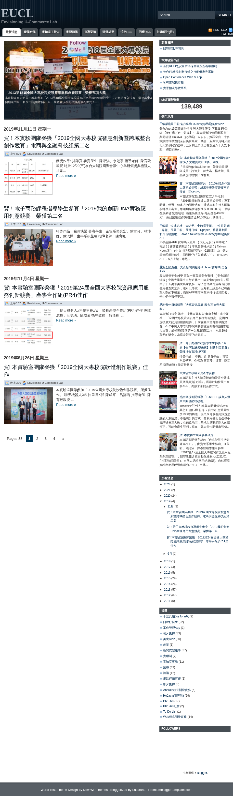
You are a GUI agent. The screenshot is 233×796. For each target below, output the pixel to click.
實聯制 (167, 656)
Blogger (202, 773)
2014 (167, 584)
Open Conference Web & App (182, 77)
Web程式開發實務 (175, 717)
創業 (166, 644)
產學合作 (30, 32)
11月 (171, 506)
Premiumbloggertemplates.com (170, 790)
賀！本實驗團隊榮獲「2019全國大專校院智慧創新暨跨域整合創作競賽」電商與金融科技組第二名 (77, 142)
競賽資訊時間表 (173, 48)
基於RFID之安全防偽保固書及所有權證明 (190, 66)
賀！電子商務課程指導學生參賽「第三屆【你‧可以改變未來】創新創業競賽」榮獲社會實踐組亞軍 (205, 347)
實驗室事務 (170, 661)
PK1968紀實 (171, 706)
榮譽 (166, 667)
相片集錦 (169, 633)
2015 (167, 578)
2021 (167, 490)
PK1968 (168, 701)
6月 (170, 553)
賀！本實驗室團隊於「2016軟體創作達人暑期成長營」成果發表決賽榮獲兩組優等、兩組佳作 (205, 188)
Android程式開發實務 (177, 690)
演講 (166, 673)
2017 (167, 567)
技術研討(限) (165, 32)
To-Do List (169, 711)
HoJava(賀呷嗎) (173, 695)
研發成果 (108, 32)
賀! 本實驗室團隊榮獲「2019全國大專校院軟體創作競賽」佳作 (76, 371)
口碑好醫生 (170, 622)
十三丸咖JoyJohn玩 (176, 616)
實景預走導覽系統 (175, 88)
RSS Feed (217, 29)
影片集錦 (169, 684)
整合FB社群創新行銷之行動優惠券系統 (188, 72)
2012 (167, 595)
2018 (167, 561)
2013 (167, 589)
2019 (167, 501)
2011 (167, 601)
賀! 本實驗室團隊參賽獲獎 (197, 435)
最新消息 (11, 32)
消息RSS (126, 32)
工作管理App (171, 627)
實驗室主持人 (51, 32)
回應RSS (145, 32)
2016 (167, 572)
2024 (167, 484)
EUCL (17, 13)
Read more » (66, 176)
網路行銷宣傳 (172, 678)
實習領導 (72, 32)
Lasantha (138, 790)
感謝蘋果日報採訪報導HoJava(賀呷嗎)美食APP (193, 124)
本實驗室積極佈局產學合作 (197, 373)
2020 (167, 495)
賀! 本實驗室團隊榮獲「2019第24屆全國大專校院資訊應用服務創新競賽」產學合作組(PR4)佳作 (76, 291)
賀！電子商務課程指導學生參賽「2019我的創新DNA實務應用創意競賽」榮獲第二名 (75, 212)
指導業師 (90, 32)
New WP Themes (95, 790)
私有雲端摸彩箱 (173, 82)
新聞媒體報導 (172, 650)
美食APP (169, 639)
